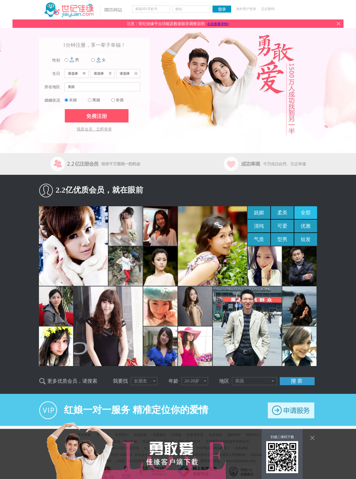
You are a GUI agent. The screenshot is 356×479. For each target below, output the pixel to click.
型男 (282, 239)
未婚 (73, 100)
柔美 (282, 212)
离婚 (96, 100)
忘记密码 (268, 9)
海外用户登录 (246, 9)
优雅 (306, 226)
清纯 (259, 226)
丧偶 (119, 100)
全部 (306, 212)
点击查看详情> (218, 24)
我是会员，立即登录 (94, 129)
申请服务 (291, 410)
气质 (259, 239)
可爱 (282, 226)
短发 (306, 239)
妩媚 (259, 212)
